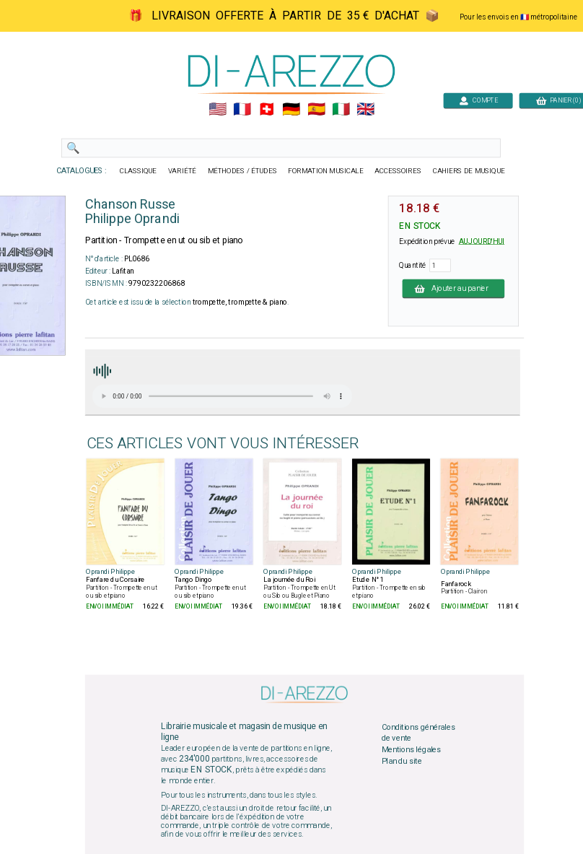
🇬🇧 (365, 110)
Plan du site (402, 761)
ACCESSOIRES (397, 171)
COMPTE (478, 100)
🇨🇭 (267, 110)
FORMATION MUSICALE (325, 171)
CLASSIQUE (138, 171)
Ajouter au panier (453, 288)
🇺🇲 (218, 110)
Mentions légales (411, 749)
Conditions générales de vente (418, 732)
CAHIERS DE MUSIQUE (469, 171)
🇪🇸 (316, 110)
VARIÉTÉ (182, 171)
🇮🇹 (341, 110)
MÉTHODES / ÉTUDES (242, 171)
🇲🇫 (242, 110)
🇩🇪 (291, 110)
